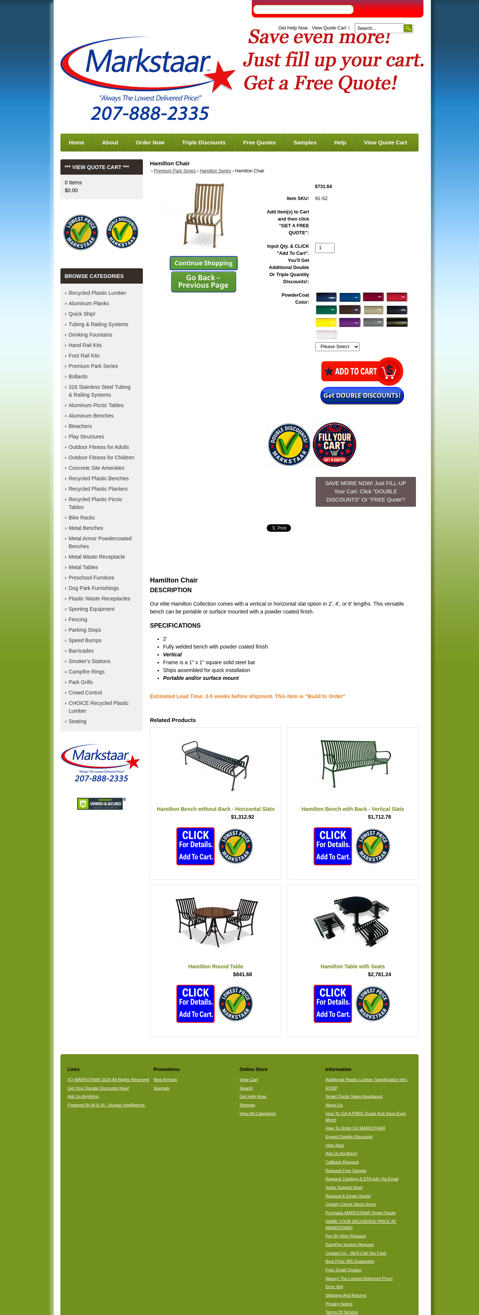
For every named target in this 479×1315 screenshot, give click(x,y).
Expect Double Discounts (349, 1136)
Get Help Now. (293, 28)
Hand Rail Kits (85, 345)
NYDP (331, 1088)
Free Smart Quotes (343, 1270)
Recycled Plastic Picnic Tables (95, 503)
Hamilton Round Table (216, 966)
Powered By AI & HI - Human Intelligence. (107, 1105)
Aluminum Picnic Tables (96, 405)
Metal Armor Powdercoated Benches (100, 542)
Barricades (81, 651)
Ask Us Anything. (84, 1096)
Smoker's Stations (89, 661)
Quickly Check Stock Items (351, 1204)
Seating (77, 721)
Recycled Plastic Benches (99, 478)
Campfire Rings (86, 672)
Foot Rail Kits (84, 356)
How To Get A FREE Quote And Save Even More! (366, 1116)
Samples (305, 142)
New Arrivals (165, 1079)
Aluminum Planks (89, 303)
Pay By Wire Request (346, 1236)
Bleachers (80, 426)
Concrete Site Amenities (96, 468)
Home (77, 142)
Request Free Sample (346, 1170)
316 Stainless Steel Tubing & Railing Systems (100, 391)
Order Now (150, 142)
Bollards (78, 376)
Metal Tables (83, 567)
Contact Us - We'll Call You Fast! (356, 1253)
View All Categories (258, 1113)
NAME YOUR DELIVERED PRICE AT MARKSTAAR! (361, 1224)
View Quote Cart (331, 28)
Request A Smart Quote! (348, 1196)
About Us (334, 1105)
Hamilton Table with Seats (352, 966)
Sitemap (247, 1105)
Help (340, 142)
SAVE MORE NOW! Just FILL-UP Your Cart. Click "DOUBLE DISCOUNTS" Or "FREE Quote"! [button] (365, 491)
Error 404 (334, 1286)
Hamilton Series (215, 171)
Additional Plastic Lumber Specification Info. (367, 1079)
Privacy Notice (339, 1304)
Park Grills (81, 682)
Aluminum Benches (91, 416)
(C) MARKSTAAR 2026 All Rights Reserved (108, 1079)
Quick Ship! (82, 314)
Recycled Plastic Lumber (97, 293)
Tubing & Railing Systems (98, 324)
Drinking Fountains (90, 335)
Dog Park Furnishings (94, 588)
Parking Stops (85, 630)
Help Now (335, 1145)
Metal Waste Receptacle (97, 557)
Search (246, 1088)
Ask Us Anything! (342, 1153)
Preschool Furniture (91, 578)
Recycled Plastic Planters (98, 489)
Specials (161, 1088)
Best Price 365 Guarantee (350, 1261)
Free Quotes (259, 142)
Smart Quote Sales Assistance (354, 1096)
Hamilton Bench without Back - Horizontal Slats (216, 809)
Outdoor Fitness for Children (101, 457)
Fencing (78, 619)
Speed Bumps (85, 640)
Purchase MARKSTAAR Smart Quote (361, 1213)
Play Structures (86, 437)
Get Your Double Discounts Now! (98, 1088)
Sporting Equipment (92, 609)
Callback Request (342, 1162)
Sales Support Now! (344, 1187)
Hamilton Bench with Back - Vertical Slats (352, 809)
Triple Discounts (204, 142)
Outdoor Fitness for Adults (99, 447)
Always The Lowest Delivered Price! (359, 1278)
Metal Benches (86, 528)
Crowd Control (85, 693)
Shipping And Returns (346, 1295)
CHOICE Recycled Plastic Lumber (99, 707)
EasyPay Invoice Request (350, 1244)
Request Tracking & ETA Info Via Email (362, 1179)
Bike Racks (82, 518)
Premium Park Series (175, 171)
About (110, 142)
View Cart (249, 1079)
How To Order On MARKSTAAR (356, 1128)
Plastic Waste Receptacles (99, 599)
